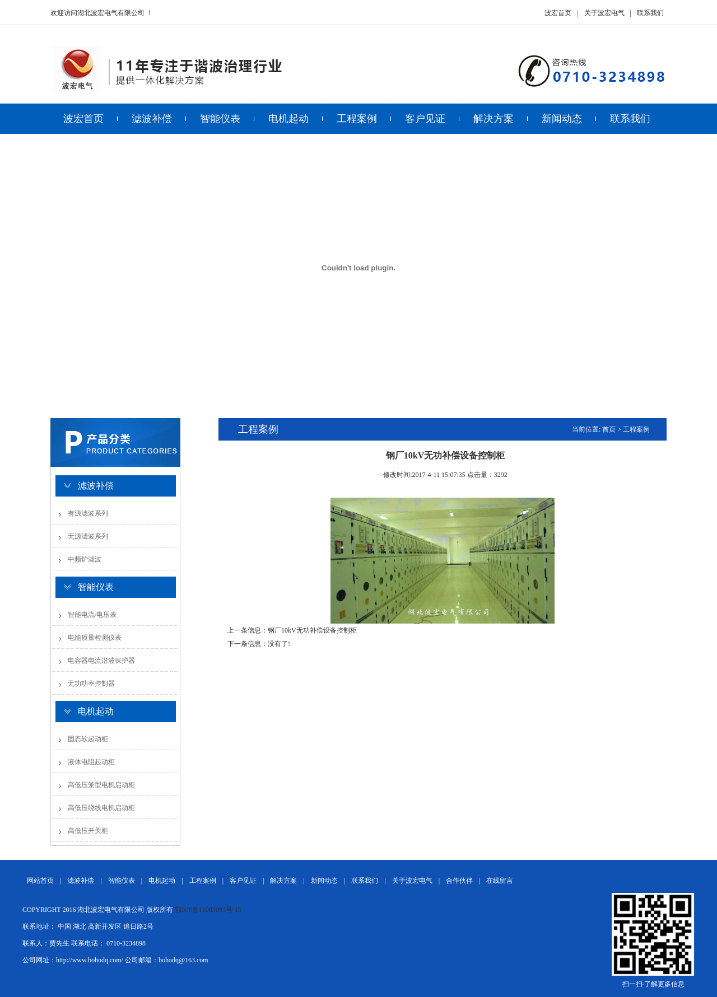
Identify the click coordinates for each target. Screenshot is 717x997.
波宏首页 (557, 13)
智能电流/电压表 (92, 615)
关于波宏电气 (604, 13)
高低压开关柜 (88, 831)
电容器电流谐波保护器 (101, 660)
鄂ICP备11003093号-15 (208, 910)
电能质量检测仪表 (95, 638)
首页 (609, 429)
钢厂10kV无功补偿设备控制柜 (312, 630)
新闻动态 (562, 118)
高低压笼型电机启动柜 (101, 785)
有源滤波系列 (88, 513)
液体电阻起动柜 (91, 762)
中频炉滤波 (84, 559)
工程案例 (357, 118)
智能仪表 (220, 118)
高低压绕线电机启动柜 (101, 808)
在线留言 (499, 880)
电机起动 (288, 118)
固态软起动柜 (88, 739)
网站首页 (40, 880)
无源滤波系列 (88, 536)
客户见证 (425, 118)
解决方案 (493, 118)
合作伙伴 (459, 880)
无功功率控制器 (91, 683)
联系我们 (650, 13)
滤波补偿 (152, 118)
